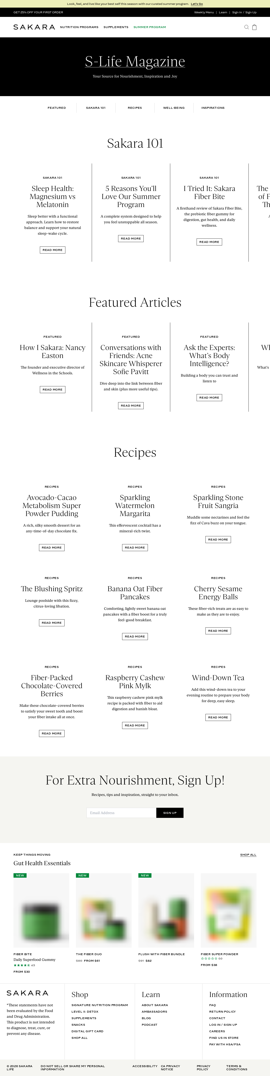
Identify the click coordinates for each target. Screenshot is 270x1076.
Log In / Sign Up (223, 1024)
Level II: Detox (85, 1011)
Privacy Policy (204, 1067)
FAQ (212, 1005)
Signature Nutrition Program (100, 1005)
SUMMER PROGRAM (150, 27)
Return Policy (222, 1011)
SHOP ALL (248, 854)
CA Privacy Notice (170, 1067)
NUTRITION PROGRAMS (79, 27)
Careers (217, 1031)
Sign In (237, 12)
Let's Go (197, 3)
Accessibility (144, 1066)
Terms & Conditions (236, 1067)
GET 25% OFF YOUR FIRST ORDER (38, 12)
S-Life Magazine (135, 61)
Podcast (149, 1024)
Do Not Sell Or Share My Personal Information (73, 1067)
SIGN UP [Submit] (170, 812)
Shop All (80, 1037)
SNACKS (78, 1024)
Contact (217, 1018)
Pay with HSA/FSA (224, 1044)
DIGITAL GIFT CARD (88, 1031)
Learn (223, 12)
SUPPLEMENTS (116, 27)
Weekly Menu (204, 12)
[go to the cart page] (254, 27)
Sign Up (250, 12)
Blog (146, 1018)
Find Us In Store (224, 1037)
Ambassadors (154, 1011)
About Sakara (155, 1005)
